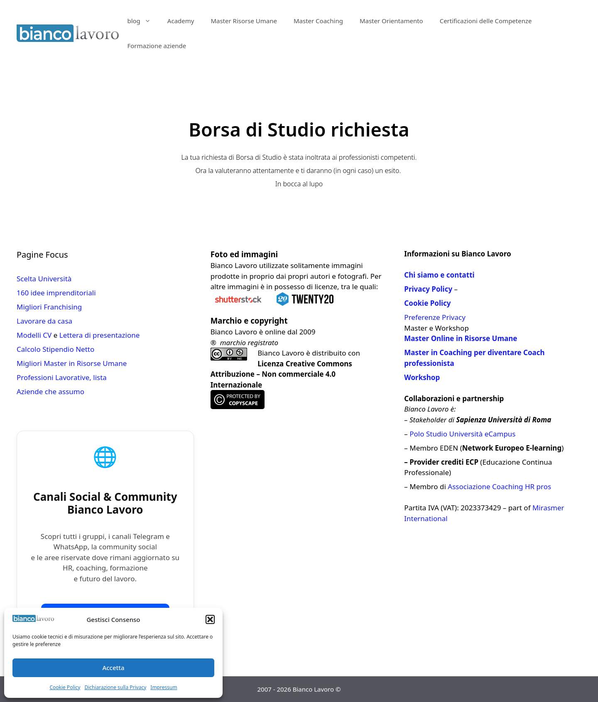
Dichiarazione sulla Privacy (115, 687)
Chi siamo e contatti (439, 275)
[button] (210, 619)
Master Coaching (318, 21)
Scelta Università (44, 278)
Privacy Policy (428, 289)
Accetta (113, 667)
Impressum (163, 687)
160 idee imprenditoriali (56, 292)
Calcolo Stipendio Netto (55, 349)
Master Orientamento (391, 21)
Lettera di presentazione (99, 335)
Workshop (422, 377)
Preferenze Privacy (434, 317)
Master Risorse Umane (244, 21)
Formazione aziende (156, 45)
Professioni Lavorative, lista (62, 377)
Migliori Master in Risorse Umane (72, 363)
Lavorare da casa (44, 321)
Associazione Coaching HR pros (499, 486)
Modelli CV (34, 335)
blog (143, 20)
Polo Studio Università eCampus (462, 434)
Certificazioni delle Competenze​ (486, 21)
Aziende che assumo (50, 391)
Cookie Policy (64, 687)
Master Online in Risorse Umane (460, 338)
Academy (180, 21)
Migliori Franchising (49, 307)
